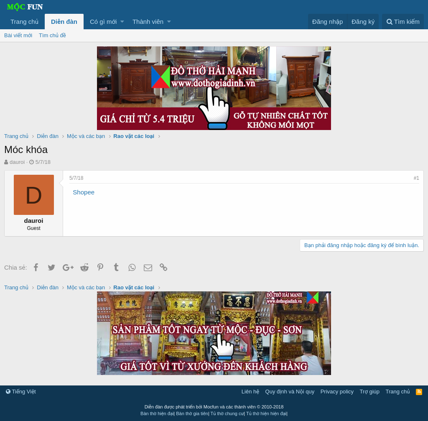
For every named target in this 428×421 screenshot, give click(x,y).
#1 (416, 178)
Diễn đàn (64, 21)
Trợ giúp (370, 391)
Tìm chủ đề (52, 35)
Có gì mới (103, 21)
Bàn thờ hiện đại (156, 413)
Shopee (83, 192)
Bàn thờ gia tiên (192, 413)
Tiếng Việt (21, 391)
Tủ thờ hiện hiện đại (266, 413)
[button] (122, 21)
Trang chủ (24, 21)
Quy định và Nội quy (290, 391)
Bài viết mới (18, 35)
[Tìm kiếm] (403, 21)
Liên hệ (250, 391)
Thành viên (147, 21)
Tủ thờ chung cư (227, 413)
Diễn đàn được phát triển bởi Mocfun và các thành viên (214, 406)
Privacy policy (337, 391)
